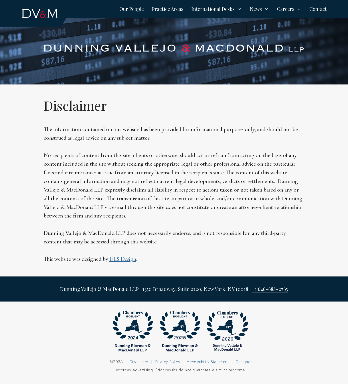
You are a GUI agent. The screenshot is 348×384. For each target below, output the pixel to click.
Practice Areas (167, 9)
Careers (291, 9)
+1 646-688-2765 (270, 289)
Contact (318, 9)
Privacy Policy (167, 362)
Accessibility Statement (208, 362)
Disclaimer (138, 362)
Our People (131, 9)
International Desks (218, 9)
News (261, 9)
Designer (243, 362)
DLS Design (122, 258)
